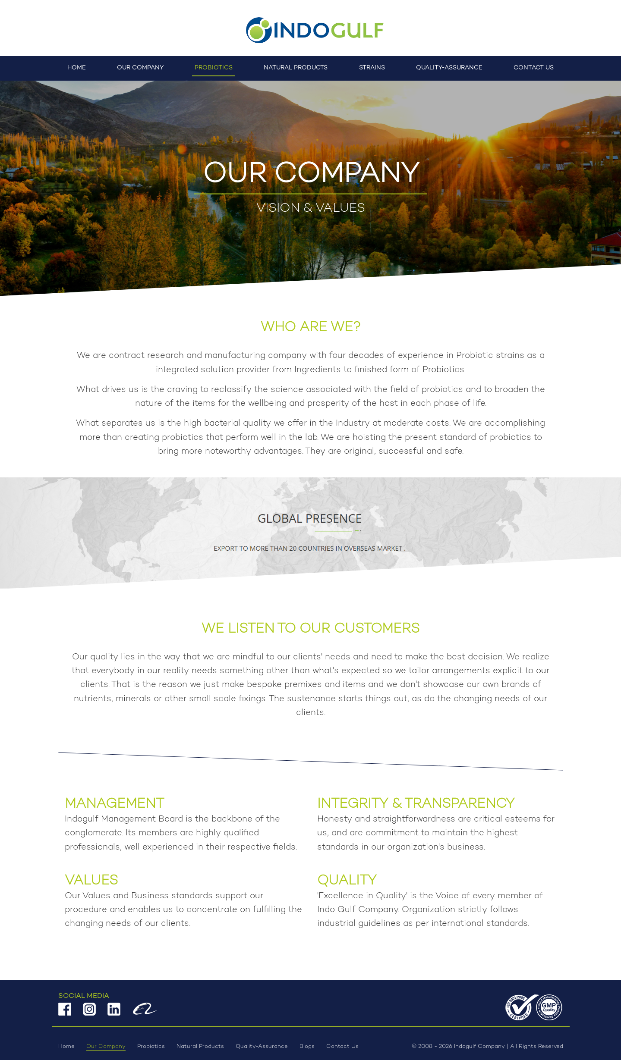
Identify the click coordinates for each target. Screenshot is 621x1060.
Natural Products (296, 68)
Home (76, 68)
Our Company (140, 68)
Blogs (307, 1046)
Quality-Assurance (449, 68)
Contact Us (534, 68)
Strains (372, 68)
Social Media (83, 996)
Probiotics (214, 68)
